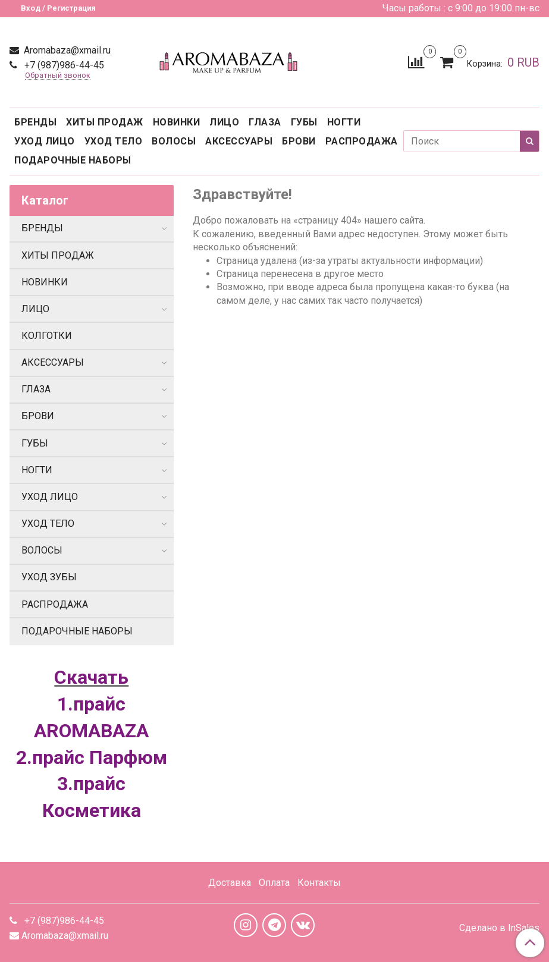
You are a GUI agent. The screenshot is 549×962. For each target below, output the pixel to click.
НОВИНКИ (176, 122)
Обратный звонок (57, 76)
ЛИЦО (224, 122)
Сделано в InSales (499, 928)
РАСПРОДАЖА (361, 141)
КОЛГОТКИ (46, 335)
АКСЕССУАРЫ (238, 141)
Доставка (229, 882)
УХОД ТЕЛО (113, 141)
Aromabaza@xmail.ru (66, 50)
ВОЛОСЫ (174, 141)
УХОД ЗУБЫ (49, 577)
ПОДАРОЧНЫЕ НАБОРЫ (72, 160)
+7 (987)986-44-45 (63, 65)
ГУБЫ (304, 122)
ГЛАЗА (265, 122)
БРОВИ (299, 141)
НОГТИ (344, 122)
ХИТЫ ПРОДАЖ (104, 122)
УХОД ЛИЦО (44, 141)
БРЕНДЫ (35, 122)
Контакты (319, 882)
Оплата (274, 882)
